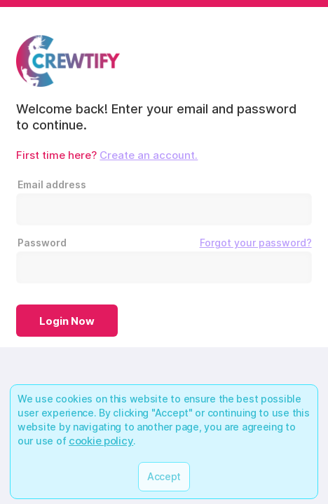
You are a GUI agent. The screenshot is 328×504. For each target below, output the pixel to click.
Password (164, 243)
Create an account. (149, 155)
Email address (52, 184)
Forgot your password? (256, 242)
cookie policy (101, 440)
